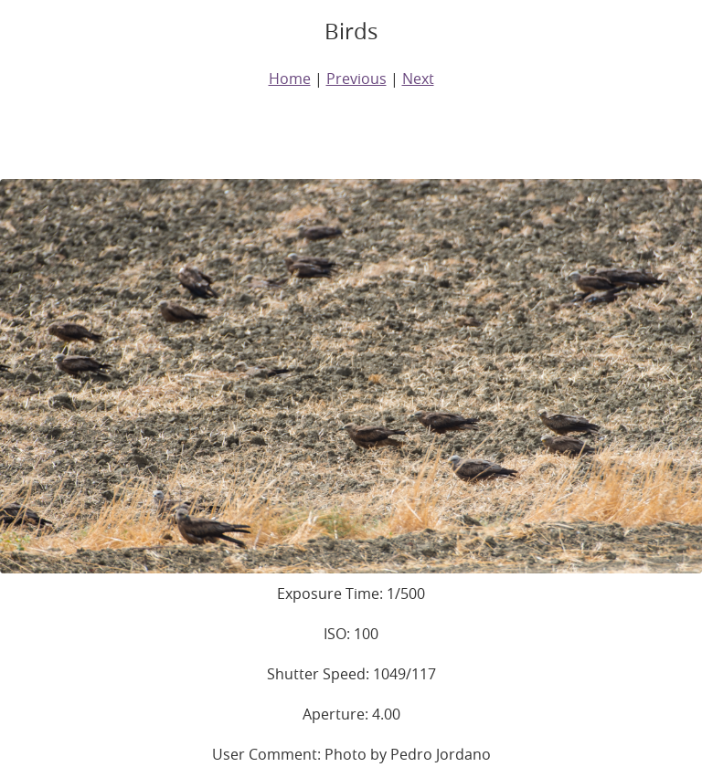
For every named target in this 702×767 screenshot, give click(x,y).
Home (290, 78)
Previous (356, 78)
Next (418, 78)
